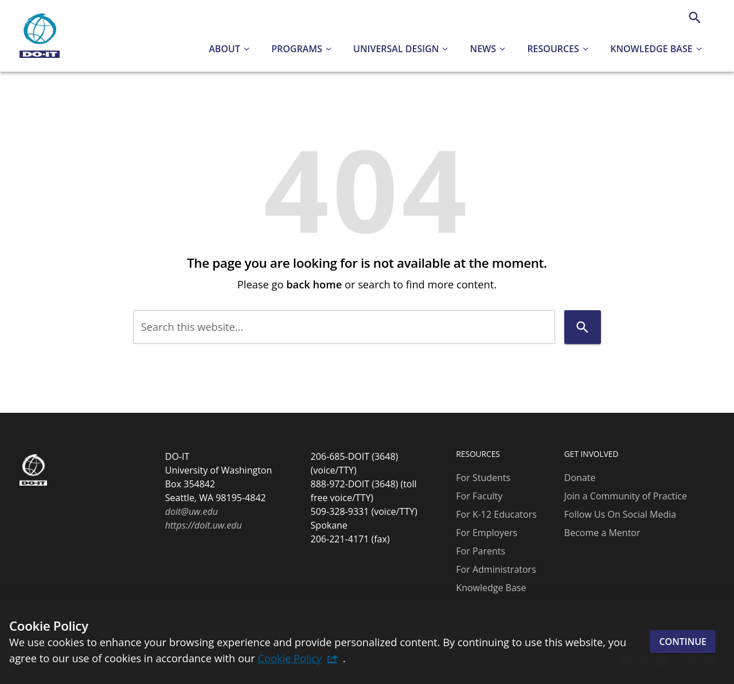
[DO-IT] (39, 36)
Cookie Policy (289, 658)
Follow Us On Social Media (620, 514)
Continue (682, 641)
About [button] (224, 48)
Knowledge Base (491, 587)
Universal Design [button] (396, 48)
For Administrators (496, 569)
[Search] (694, 17)
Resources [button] (553, 48)
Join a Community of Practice (625, 496)
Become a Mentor (602, 532)
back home (314, 284)
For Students (483, 477)
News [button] (483, 48)
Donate (580, 477)
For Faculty (479, 496)
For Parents (480, 551)
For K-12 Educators (496, 514)
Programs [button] (296, 48)
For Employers (486, 532)
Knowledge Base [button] (651, 48)
